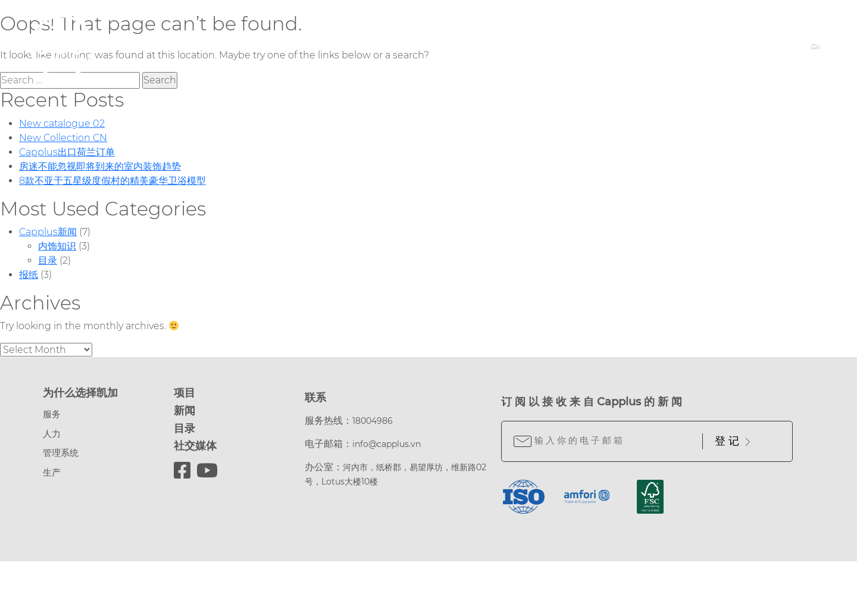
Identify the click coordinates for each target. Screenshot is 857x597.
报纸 (28, 274)
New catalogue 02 (62, 123)
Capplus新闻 (48, 231)
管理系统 (61, 452)
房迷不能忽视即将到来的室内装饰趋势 (100, 166)
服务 (52, 414)
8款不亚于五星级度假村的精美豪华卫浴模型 (112, 180)
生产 (52, 472)
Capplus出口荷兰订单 (67, 152)
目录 (47, 260)
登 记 (732, 441)
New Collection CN (63, 137)
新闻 (184, 410)
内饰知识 (57, 246)
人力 (52, 433)
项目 (184, 392)
